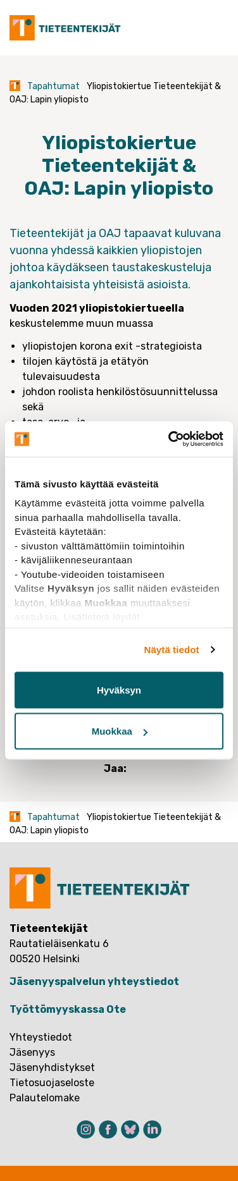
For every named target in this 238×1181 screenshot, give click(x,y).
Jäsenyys (32, 1052)
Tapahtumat (53, 86)
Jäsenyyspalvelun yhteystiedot (94, 982)
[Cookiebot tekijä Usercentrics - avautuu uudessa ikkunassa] (169, 439)
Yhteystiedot (40, 1037)
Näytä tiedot (171, 649)
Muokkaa (119, 731)
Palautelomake (44, 1098)
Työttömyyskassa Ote (67, 1009)
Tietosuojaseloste (51, 1083)
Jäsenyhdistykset (52, 1068)
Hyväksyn (119, 689)
